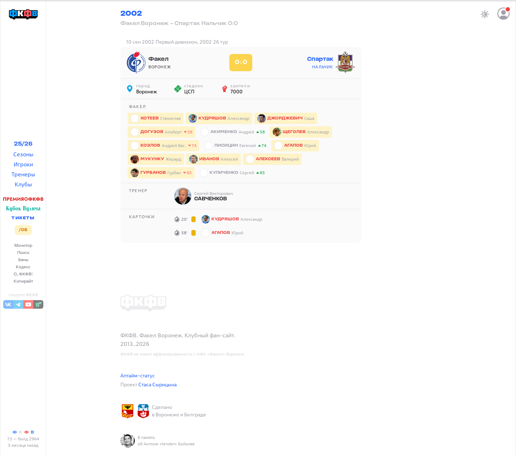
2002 (131, 14)
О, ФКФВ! (23, 274)
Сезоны (23, 154)
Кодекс (23, 267)
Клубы (23, 184)
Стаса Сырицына (157, 384)
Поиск (23, 252)
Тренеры (23, 174)
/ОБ (23, 230)
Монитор (23, 245)
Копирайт (23, 281)
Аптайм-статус (137, 375)
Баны (23, 259)
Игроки (23, 164)
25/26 (23, 144)
